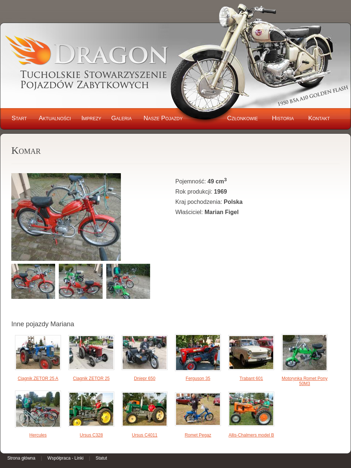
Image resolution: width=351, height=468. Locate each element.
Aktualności (55, 118)
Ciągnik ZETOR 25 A (38, 378)
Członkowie (242, 118)
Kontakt (319, 118)
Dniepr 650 (145, 378)
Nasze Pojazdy (163, 118)
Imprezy (91, 118)
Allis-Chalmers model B (251, 435)
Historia (283, 118)
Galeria (121, 118)
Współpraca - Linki (65, 458)
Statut (101, 458)
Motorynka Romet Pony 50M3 (304, 381)
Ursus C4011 (144, 435)
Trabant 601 (251, 378)
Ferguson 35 (198, 378)
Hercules (37, 435)
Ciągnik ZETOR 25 (91, 378)
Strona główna (21, 458)
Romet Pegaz (198, 435)
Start (19, 118)
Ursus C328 (91, 435)
